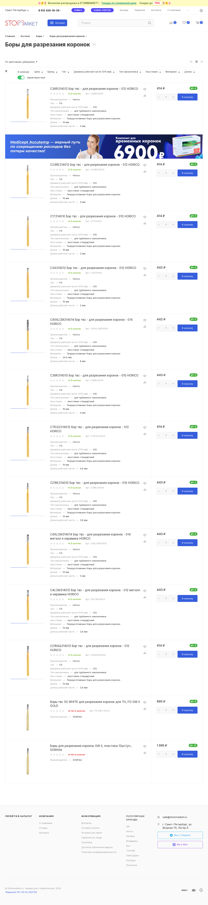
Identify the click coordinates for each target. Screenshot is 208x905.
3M (127, 826)
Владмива (132, 841)
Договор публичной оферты (97, 847)
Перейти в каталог (18, 816)
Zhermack (131, 865)
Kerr (128, 845)
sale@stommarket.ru (175, 817)
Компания (46, 816)
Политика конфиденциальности (98, 852)
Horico (129, 831)
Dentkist (130, 836)
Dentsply (131, 860)
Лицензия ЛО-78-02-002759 (21, 892)
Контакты (44, 832)
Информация (90, 816)
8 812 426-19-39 (48, 10)
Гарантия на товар (91, 837)
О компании (45, 823)
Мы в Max (180, 844)
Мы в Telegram (180, 835)
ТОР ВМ (130, 850)
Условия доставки (91, 832)
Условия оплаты (90, 827)
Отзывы (43, 827)
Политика (86, 842)
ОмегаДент (132, 855)
